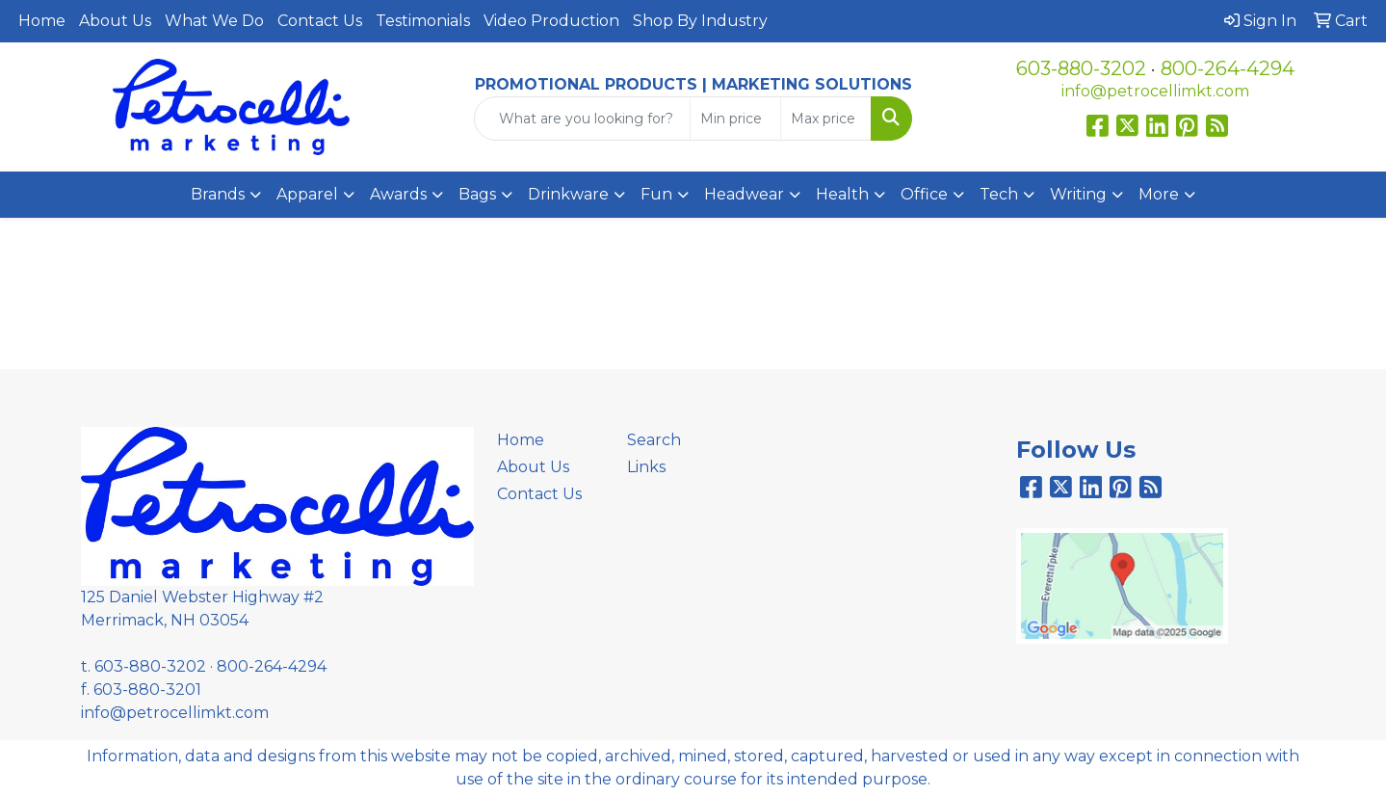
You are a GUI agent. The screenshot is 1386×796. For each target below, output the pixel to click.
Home (41, 21)
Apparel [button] (307, 194)
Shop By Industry (700, 21)
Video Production (551, 21)
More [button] (1158, 194)
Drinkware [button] (568, 194)
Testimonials (423, 21)
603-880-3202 (1081, 68)
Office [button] (924, 194)
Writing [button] (1078, 194)
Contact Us (319, 21)
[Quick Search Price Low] (735, 118)
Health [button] (842, 194)
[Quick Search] (583, 118)
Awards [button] (398, 194)
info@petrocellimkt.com (1155, 91)
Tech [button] (999, 194)
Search (654, 440)
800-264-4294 (1227, 68)
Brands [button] (218, 194)
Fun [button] (656, 194)
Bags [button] (477, 194)
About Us (115, 21)
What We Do (214, 21)
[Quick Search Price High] (826, 118)
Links (646, 467)
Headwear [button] (744, 194)
